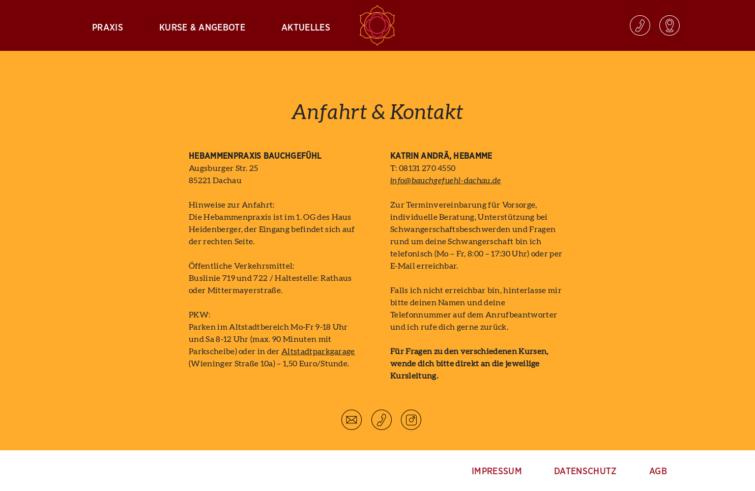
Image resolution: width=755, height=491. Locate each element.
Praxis (107, 28)
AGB (658, 471)
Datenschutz (585, 471)
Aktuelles (305, 28)
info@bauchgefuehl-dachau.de (445, 181)
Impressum (497, 471)
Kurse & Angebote (202, 28)
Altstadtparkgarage (318, 352)
